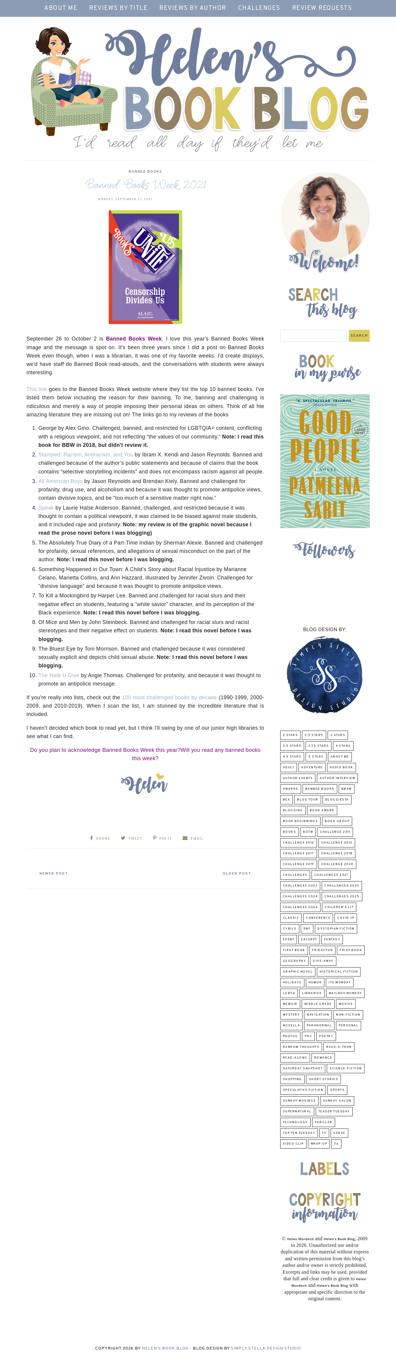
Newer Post (55, 873)
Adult (289, 767)
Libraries (312, 993)
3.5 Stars (292, 746)
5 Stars (316, 757)
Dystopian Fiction (336, 929)
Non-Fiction (348, 1015)
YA (336, 1144)
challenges (295, 875)
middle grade (318, 1004)
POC (308, 1036)
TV (324, 1133)
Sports (337, 1090)
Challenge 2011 (335, 832)
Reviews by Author (192, 8)
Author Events (298, 778)
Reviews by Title (118, 8)
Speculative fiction (303, 1090)
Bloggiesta (337, 800)
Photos (290, 1036)
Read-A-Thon (339, 1047)
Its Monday (340, 983)
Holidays (292, 983)
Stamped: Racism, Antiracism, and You (85, 455)
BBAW (346, 789)
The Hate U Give (58, 675)
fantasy (332, 940)
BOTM (308, 832)
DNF (307, 929)
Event (289, 940)
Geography (294, 961)
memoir (290, 1004)
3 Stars (338, 735)
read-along (295, 1058)
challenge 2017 (298, 853)
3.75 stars (318, 746)
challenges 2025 (342, 896)
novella (291, 1026)
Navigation (318, 1015)
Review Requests (322, 8)
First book (294, 950)
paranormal (319, 1026)
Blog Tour (307, 800)
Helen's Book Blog (165, 1348)
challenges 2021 (331, 875)
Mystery (291, 1015)
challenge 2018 (337, 853)
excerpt (309, 940)
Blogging (293, 810)
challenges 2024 (300, 896)
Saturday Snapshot (303, 1069)
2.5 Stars (314, 735)
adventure (312, 767)
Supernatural (297, 1112)
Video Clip (293, 1144)
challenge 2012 (298, 843)
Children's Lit (339, 907)
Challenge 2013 (336, 843)
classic (291, 918)
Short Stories (323, 1079)
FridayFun (322, 950)
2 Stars (290, 735)
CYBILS (290, 929)
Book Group (337, 821)
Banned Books (145, 171)
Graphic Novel (298, 972)
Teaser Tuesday (334, 1112)
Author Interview (337, 778)
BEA (286, 800)
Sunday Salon (337, 1101)
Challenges (259, 8)
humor (315, 983)
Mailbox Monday (345, 993)
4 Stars (343, 746)
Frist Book (351, 950)
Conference (318, 918)
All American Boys (60, 481)
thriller (323, 1122)
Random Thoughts (301, 1047)
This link (37, 389)
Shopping (292, 1079)
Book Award (322, 810)
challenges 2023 (341, 886)
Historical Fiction (339, 972)
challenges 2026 (300, 907)
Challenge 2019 (298, 864)
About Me (60, 8)
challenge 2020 (337, 864)
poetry (326, 1036)
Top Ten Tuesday (299, 1133)
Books (289, 832)
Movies (346, 1004)
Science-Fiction (345, 1069)
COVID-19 (345, 918)
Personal (348, 1026)
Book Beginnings (300, 821)
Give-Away (323, 961)
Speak (46, 508)
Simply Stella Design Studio (266, 1348)
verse (339, 1133)
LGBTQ (289, 993)
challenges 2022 (300, 886)
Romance (323, 1058)
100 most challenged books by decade (169, 697)
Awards (290, 789)
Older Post (235, 873)
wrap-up (319, 1144)
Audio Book (341, 767)
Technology (295, 1122)
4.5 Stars (292, 757)
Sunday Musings (299, 1101)
